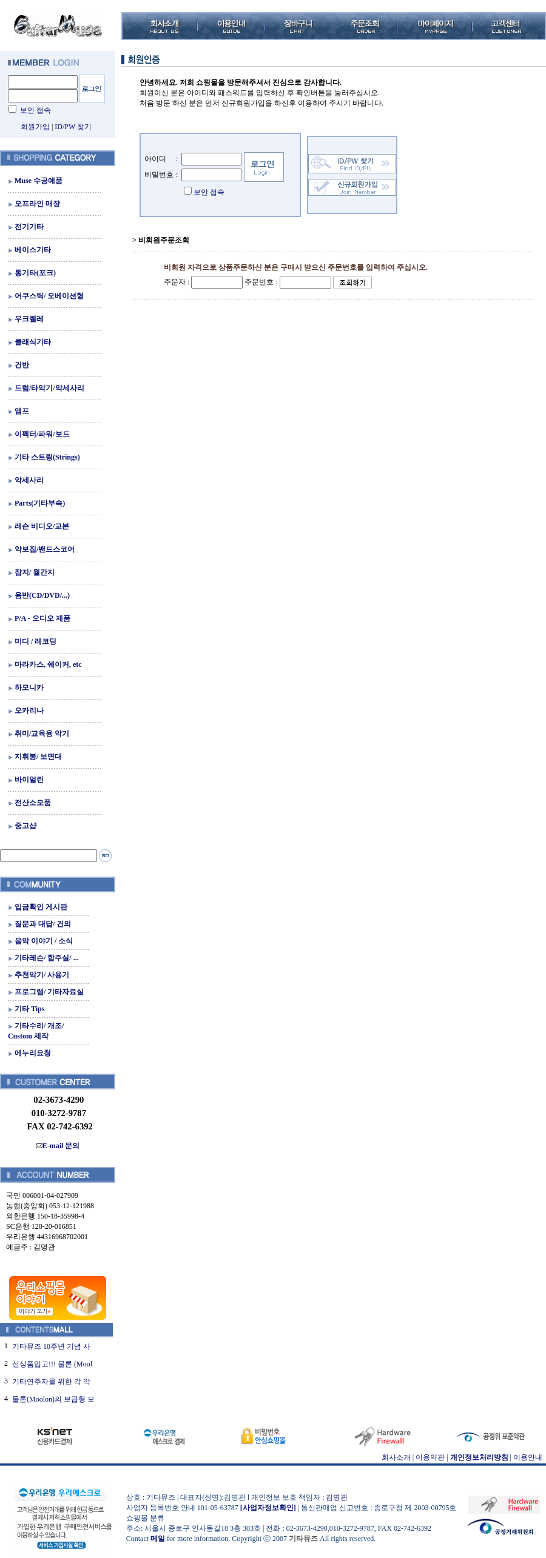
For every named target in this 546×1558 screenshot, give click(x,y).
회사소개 (396, 1457)
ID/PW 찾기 (73, 126)
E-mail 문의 (58, 1146)
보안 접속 (35, 110)
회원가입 (35, 126)
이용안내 (527, 1457)
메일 (157, 1538)
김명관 (337, 1497)
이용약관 (430, 1457)
